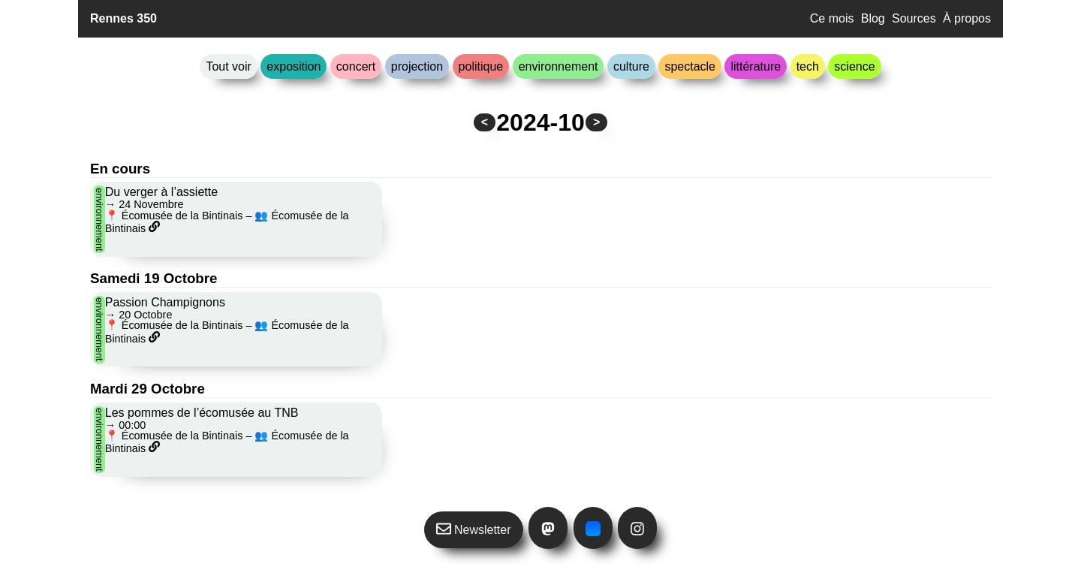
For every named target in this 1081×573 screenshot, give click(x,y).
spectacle (689, 66)
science (854, 66)
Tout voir (228, 66)
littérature (755, 66)
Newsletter (473, 528)
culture (631, 66)
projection (417, 66)
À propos (967, 18)
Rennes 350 (123, 18)
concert (355, 66)
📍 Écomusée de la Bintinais (174, 216)
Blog (873, 18)
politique (481, 66)
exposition (293, 66)
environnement (558, 66)
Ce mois (832, 18)
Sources (914, 18)
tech (807, 66)
